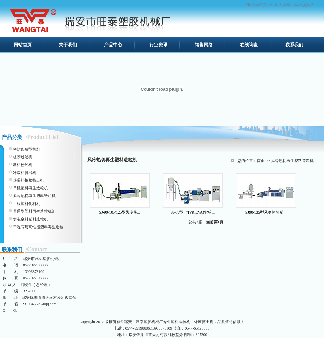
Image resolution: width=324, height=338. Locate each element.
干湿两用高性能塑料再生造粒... (39, 227)
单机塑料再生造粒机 (30, 188)
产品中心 (113, 44)
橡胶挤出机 (203, 322)
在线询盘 (249, 44)
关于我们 (68, 44)
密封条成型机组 (26, 149)
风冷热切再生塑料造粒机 (292, 160)
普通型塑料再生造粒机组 (34, 211)
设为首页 (259, 5)
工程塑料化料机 (26, 203)
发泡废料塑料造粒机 (30, 219)
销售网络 (204, 44)
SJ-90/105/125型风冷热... (119, 212)
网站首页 (23, 44)
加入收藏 (282, 5)
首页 (261, 160)
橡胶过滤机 (22, 157)
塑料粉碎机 (22, 165)
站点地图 (307, 5)
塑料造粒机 (180, 322)
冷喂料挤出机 (24, 172)
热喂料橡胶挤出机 (28, 180)
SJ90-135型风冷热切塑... (265, 212)
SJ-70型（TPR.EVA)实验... (193, 212)
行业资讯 (158, 44)
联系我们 (294, 44)
